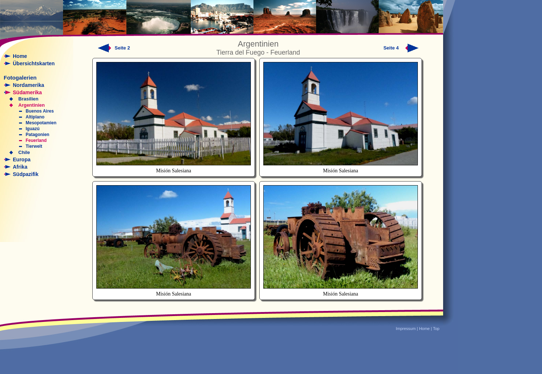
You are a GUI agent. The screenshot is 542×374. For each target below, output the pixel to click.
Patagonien (37, 134)
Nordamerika (28, 85)
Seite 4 (401, 48)
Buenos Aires (40, 111)
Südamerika (27, 92)
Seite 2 (122, 48)
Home (20, 56)
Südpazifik (25, 174)
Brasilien (28, 99)
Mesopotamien (41, 122)
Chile (24, 152)
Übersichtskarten (34, 63)
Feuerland (36, 140)
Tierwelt (34, 146)
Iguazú (33, 128)
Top (436, 328)
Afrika (20, 167)
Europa (21, 159)
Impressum (406, 328)
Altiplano (35, 117)
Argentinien (31, 105)
